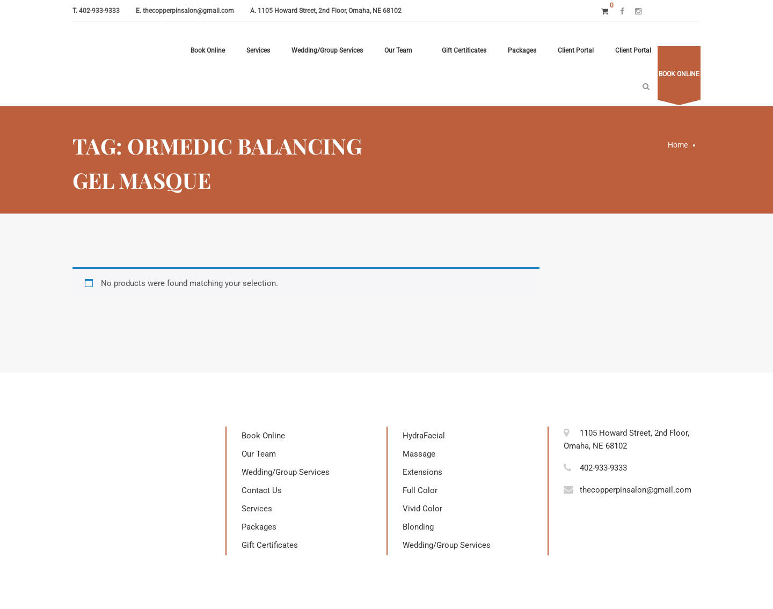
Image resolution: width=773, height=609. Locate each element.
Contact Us (262, 490)
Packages (522, 50)
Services (258, 50)
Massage (419, 454)
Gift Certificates (464, 50)
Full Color (420, 490)
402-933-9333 (99, 10)
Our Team (398, 50)
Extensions (422, 472)
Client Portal (576, 50)
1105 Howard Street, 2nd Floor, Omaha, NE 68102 (330, 10)
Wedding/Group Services (327, 50)
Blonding (418, 527)
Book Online (208, 50)
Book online (679, 74)
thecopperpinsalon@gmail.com (188, 10)
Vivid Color (422, 508)
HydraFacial (424, 436)
